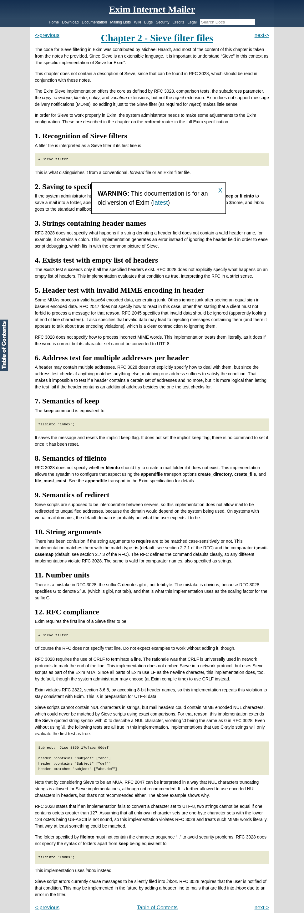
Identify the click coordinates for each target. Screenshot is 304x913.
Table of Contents (157, 907)
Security (162, 22)
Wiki (137, 22)
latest (160, 202)
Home (54, 22)
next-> (262, 35)
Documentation (94, 22)
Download (70, 22)
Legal (191, 22)
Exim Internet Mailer (152, 9)
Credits (178, 22)
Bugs (148, 22)
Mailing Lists (120, 22)
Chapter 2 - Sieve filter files (157, 38)
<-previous (47, 35)
